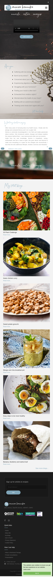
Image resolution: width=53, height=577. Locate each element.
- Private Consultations (10, 555)
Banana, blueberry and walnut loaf (15, 463)
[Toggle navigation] (46, 8)
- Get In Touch (8, 538)
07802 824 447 (11, 562)
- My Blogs (7, 536)
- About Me (7, 533)
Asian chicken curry (10, 278)
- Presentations (8, 558)
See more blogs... (42, 469)
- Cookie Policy (8, 543)
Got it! (37, 573)
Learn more (26, 569)
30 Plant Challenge (10, 232)
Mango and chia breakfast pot (14, 371)
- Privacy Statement (10, 541)
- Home (6, 531)
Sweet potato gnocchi (11, 324)
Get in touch (26, 36)
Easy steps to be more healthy (14, 417)
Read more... (7, 235)
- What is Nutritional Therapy (12, 553)
